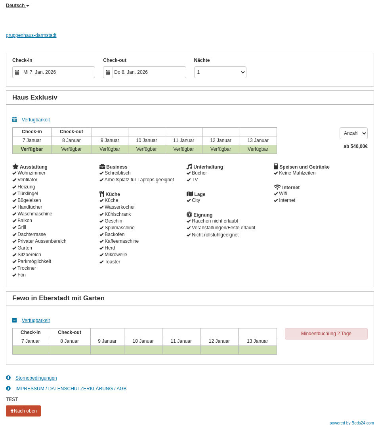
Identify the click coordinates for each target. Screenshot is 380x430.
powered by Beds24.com (352, 423)
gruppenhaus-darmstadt (31, 35)
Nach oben (23, 411)
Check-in (22, 60)
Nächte (202, 60)
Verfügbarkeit (31, 120)
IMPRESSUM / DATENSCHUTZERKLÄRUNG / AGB (66, 389)
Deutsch (17, 5)
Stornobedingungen (31, 378)
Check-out (114, 60)
